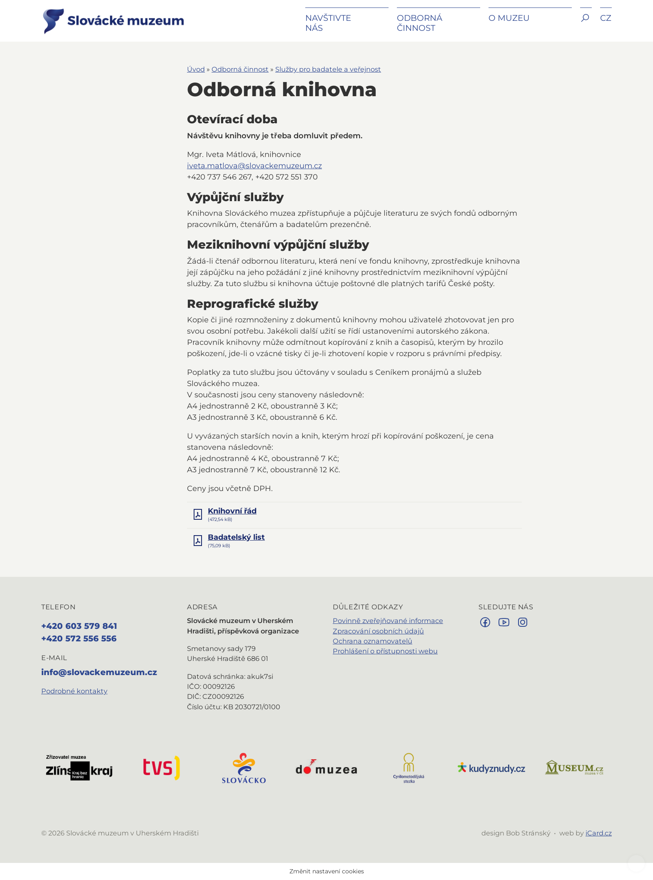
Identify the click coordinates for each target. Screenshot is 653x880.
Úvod (196, 69)
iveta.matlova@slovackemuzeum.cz (254, 165)
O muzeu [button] (509, 18)
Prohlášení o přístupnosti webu (385, 651)
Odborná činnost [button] (419, 23)
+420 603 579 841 (79, 626)
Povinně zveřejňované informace (388, 620)
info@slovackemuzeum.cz (99, 672)
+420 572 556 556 (79, 638)
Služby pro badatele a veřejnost (328, 69)
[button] (586, 24)
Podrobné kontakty (74, 691)
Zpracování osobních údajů (378, 631)
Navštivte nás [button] (328, 23)
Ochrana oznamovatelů (372, 641)
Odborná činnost (240, 69)
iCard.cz (599, 833)
